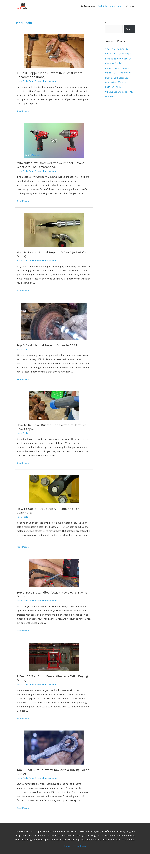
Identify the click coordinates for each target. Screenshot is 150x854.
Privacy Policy (79, 846)
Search (108, 23)
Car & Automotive (88, 6)
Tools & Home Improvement (109, 6)
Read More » (23, 111)
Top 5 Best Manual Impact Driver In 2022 (47, 345)
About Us (130, 6)
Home (67, 846)
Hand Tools (23, 81)
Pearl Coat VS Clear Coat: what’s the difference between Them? (118, 82)
